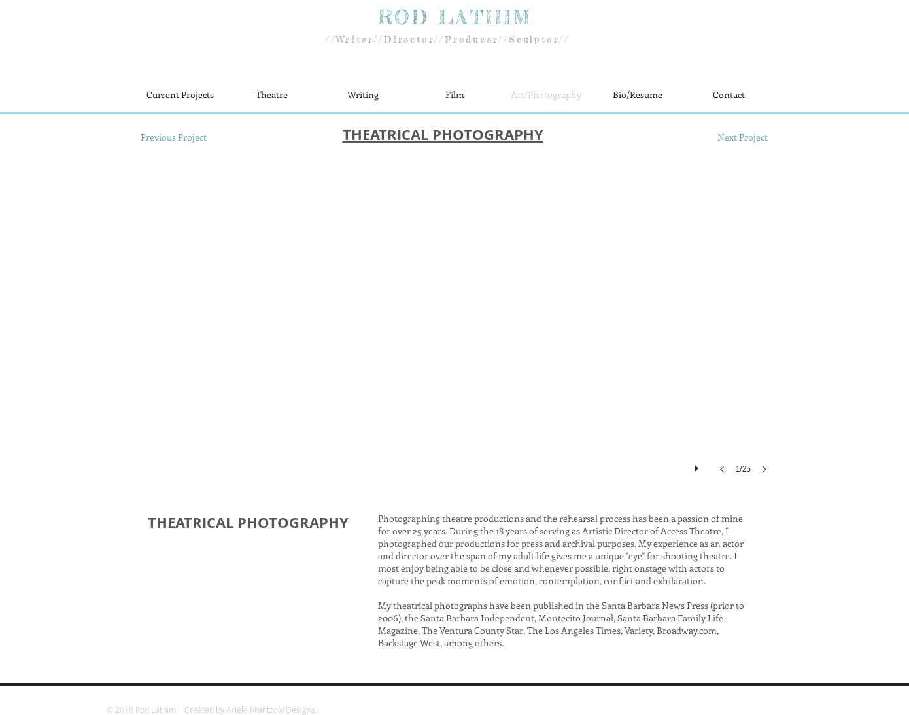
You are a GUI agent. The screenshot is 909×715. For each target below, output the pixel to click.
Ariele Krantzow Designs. (271, 710)
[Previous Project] (173, 137)
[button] (454, 330)
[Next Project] (742, 137)
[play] (698, 465)
